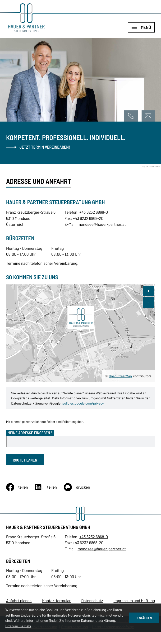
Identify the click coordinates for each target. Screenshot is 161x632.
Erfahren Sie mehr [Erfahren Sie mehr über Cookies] (18, 626)
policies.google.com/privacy (83, 403)
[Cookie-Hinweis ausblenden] (144, 618)
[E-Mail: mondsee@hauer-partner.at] (148, 116)
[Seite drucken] (80, 487)
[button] (131, 116)
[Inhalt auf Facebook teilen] (20, 487)
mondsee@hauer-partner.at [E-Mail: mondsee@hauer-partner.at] (102, 224)
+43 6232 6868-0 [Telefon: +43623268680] (93, 212)
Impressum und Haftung (134, 600)
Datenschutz (92, 600)
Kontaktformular (56, 600)
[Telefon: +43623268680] (93, 537)
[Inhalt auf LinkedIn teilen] (49, 487)
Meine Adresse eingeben (30, 432)
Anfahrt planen (19, 600)
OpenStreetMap (120, 376)
